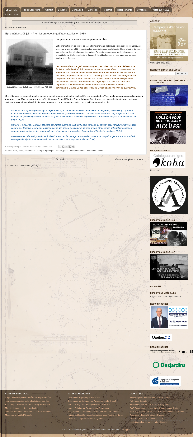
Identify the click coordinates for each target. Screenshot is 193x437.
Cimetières (142, 10)
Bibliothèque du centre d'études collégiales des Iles (27, 404)
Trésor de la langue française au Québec (85, 418)
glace (66, 150)
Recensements (124, 10)
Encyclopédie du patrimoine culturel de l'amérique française (93, 411)
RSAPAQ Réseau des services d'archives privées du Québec (157, 411)
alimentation (30, 150)
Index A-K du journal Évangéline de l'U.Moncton (88, 404)
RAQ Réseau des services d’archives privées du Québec (155, 408)
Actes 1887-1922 (161, 10)
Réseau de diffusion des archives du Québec (149, 404)
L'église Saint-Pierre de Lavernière (165, 296)
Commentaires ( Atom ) (28, 165)
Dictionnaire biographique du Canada (83, 397)
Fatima (59, 150)
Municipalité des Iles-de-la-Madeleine (21, 408)
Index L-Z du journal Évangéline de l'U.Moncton (88, 408)
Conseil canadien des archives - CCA (146, 418)
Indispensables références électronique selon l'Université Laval (95, 415)
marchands (92, 150)
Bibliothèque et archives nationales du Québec (150, 397)
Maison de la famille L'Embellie (18, 415)
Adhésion (93, 10)
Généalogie (77, 10)
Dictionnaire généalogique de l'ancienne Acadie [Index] (91, 401)
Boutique (62, 10)
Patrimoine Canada (138, 401)
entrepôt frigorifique (46, 150)
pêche (101, 150)
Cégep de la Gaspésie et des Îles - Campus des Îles (28, 397)
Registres (107, 10)
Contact (49, 10)
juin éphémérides (78, 150)
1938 (14, 150)
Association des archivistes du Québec (147, 415)
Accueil (59, 159)
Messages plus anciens (129, 159)
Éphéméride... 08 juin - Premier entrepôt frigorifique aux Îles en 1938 (45, 33)
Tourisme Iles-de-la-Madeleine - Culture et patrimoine (28, 411)
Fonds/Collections (31, 10)
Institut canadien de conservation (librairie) (148, 422)
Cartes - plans (12, 14)
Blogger (126, 429)
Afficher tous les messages (94, 22)
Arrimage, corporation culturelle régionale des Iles (27, 401)
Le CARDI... (12, 10)
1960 (20, 150)
